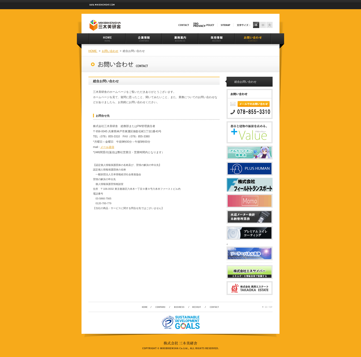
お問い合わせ (110, 51)
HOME (92, 51)
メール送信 (107, 147)
